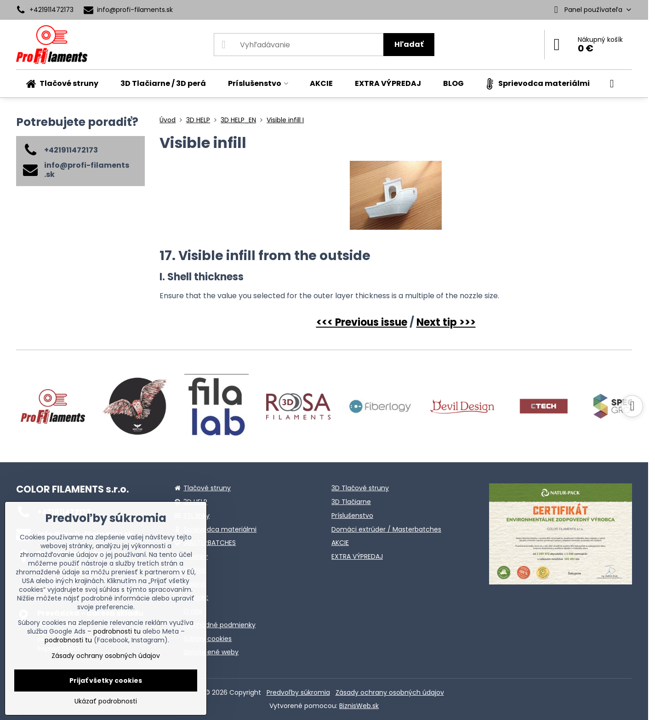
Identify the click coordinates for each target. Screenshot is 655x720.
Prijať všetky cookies (105, 680)
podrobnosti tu (117, 631)
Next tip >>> (446, 322)
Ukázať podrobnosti (105, 701)
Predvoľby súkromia (298, 692)
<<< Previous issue (361, 322)
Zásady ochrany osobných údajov (390, 692)
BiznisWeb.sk (359, 705)
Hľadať (408, 44)
